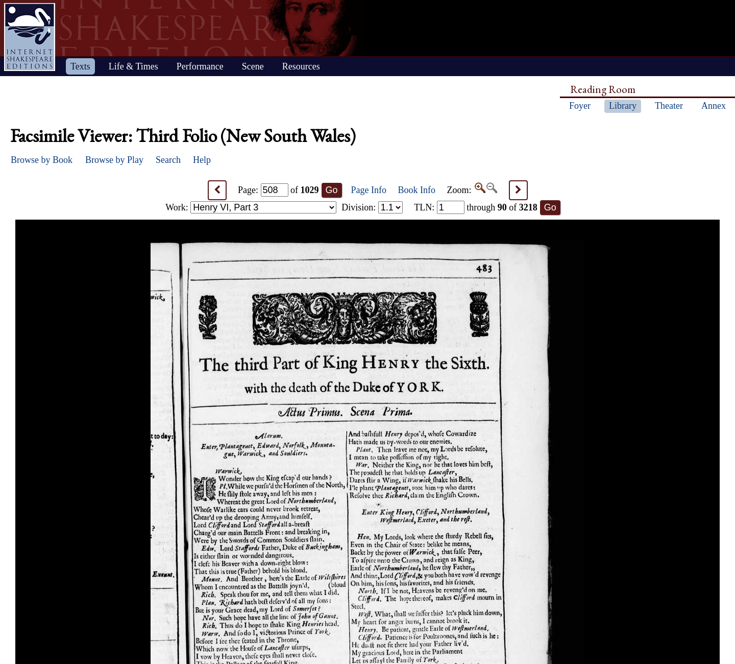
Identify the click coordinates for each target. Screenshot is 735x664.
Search (168, 160)
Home (29, 37)
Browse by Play (114, 160)
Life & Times (133, 66)
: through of (475, 207)
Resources (301, 66)
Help (202, 160)
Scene (253, 66)
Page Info (368, 190)
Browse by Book (41, 160)
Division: (372, 207)
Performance (200, 66)
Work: (250, 207)
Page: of (278, 190)
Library (622, 106)
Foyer (580, 106)
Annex (713, 106)
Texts (80, 66)
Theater (669, 106)
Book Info (417, 190)
